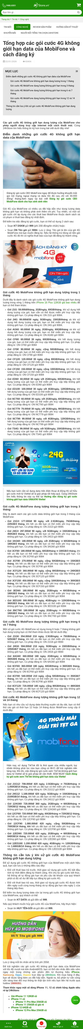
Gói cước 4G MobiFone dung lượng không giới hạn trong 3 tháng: (42, 85)
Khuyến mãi (10, 33)
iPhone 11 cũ (18, 999)
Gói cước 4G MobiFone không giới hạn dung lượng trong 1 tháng (42, 81)
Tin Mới (7, 27)
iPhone (75, 972)
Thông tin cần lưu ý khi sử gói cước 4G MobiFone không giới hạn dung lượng (40, 108)
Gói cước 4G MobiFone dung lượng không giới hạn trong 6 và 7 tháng (41, 92)
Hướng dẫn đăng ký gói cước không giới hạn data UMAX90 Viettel (42, 498)
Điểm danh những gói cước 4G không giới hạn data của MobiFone (38, 76)
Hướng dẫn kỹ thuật (67, 27)
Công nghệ (22, 27)
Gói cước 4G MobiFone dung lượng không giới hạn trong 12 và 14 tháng (42, 100)
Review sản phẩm (42, 27)
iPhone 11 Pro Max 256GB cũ (31, 1001)
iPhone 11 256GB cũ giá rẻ (30, 1004)
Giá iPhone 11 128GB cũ (24, 996)
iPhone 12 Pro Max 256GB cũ (31, 1010)
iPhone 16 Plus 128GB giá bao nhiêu (56, 302)
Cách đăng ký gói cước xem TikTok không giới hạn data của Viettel (42, 775)
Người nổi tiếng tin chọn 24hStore (39, 33)
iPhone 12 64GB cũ (21, 1007)
